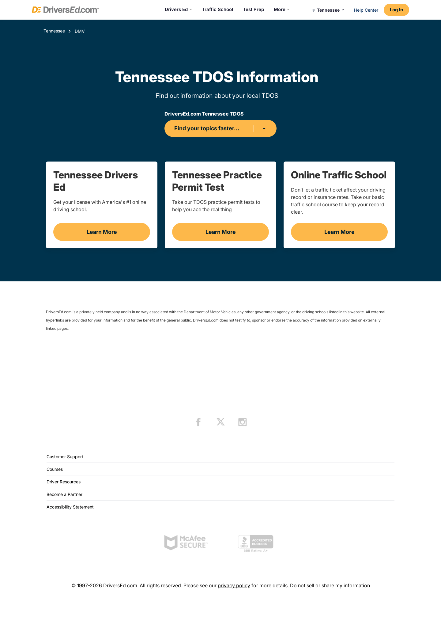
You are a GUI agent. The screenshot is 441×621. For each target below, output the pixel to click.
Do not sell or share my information (330, 585)
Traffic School (217, 9)
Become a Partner (64, 494)
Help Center (366, 10)
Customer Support (65, 456)
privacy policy (234, 585)
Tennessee (54, 30)
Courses (55, 469)
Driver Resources (64, 481)
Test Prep (253, 9)
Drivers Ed (178, 9)
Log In (396, 10)
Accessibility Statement (70, 506)
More (282, 9)
